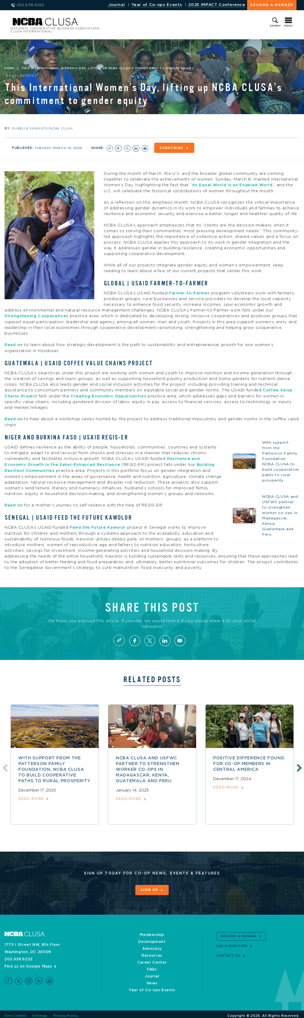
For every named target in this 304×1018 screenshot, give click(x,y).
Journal (116, 5)
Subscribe (173, 148)
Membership (152, 931)
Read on (14, 344)
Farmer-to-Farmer (189, 292)
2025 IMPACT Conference (216, 5)
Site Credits (15, 1012)
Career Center (152, 959)
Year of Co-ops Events (156, 5)
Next (299, 764)
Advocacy (152, 945)
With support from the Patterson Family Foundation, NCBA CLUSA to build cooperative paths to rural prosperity (54, 766)
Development (151, 938)
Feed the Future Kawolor (98, 525)
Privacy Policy (65, 1012)
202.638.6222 (19, 956)
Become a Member (271, 5)
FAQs (152, 966)
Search (275, 26)
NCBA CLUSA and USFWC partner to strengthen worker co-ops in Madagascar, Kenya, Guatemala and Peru (148, 766)
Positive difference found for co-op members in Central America (248, 761)
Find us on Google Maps (28, 963)
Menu (288, 26)
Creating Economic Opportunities (108, 395)
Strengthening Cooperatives (37, 315)
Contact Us (228, 952)
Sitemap (39, 1012)
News (152, 980)
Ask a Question (231, 942)
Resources (152, 952)
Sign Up (149, 887)
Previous (4, 764)
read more (31, 796)
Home (9, 68)
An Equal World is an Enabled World (232, 185)
